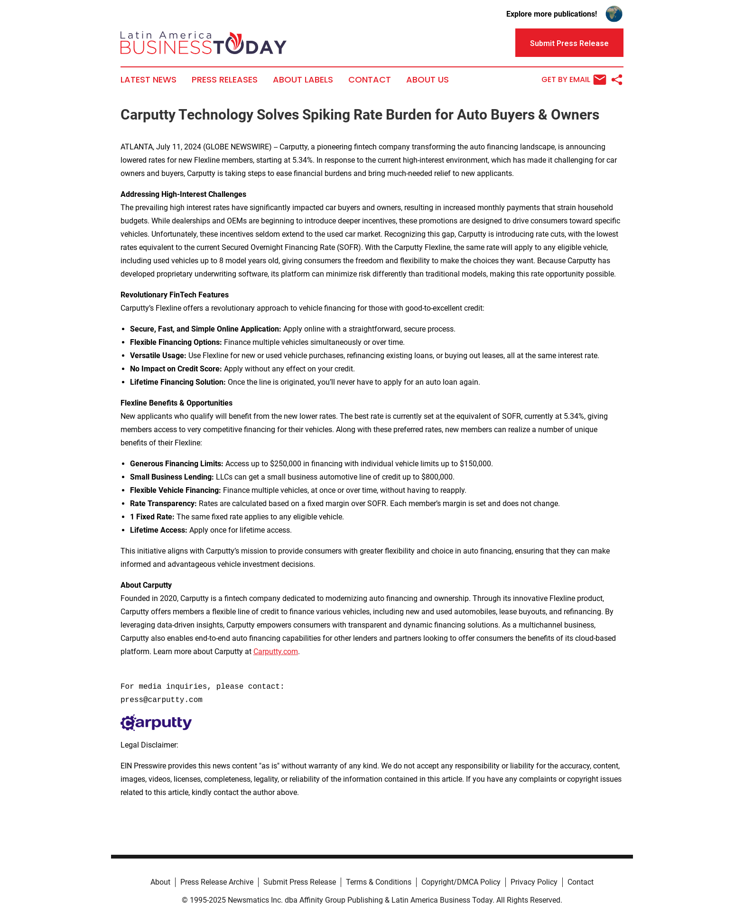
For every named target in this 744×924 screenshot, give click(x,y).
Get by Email (573, 79)
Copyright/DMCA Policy (461, 882)
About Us (427, 79)
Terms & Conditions (378, 882)
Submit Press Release (299, 882)
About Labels (303, 79)
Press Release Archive (216, 882)
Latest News (149, 79)
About (160, 882)
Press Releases (225, 79)
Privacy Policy (534, 882)
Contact (369, 79)
